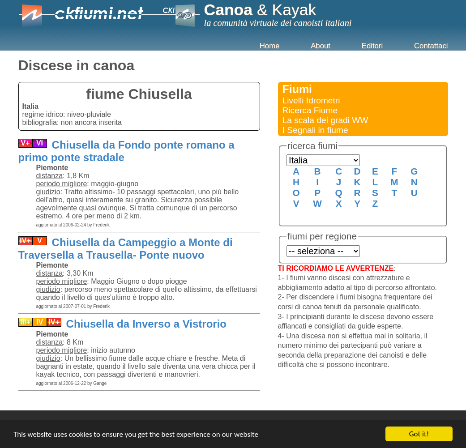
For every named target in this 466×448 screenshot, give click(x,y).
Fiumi (297, 89)
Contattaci (431, 46)
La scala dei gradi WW (325, 120)
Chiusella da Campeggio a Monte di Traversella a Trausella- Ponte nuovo (125, 248)
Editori (372, 46)
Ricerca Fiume (310, 110)
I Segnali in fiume (315, 130)
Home (270, 46)
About (320, 46)
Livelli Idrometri (311, 100)
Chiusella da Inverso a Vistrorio (145, 324)
